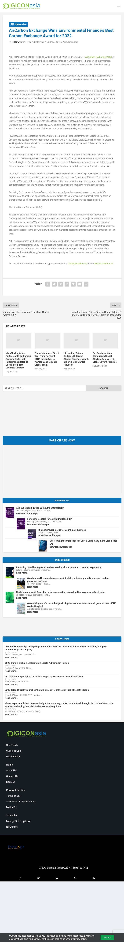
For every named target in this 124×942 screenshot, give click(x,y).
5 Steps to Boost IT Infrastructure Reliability (49, 519)
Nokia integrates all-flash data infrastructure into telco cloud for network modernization (60, 592)
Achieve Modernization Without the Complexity (40, 508)
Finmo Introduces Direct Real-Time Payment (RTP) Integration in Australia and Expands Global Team (47, 359)
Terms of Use (13, 796)
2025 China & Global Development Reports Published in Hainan (37, 663)
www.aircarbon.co (104, 264)
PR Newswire (18, 24)
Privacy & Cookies (16, 790)
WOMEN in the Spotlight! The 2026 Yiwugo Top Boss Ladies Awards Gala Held (44, 677)
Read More (21, 573)
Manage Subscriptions (18, 821)
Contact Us (12, 776)
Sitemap (10, 782)
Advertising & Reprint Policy (21, 802)
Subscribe (11, 816)
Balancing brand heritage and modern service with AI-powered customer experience (58, 568)
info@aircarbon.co (78, 264)
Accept (107, 937)
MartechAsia (13, 757)
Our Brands (12, 745)
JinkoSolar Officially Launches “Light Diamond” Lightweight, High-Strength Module (47, 690)
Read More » (11, 658)
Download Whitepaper (27, 514)
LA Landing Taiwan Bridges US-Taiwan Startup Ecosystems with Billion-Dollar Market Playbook (76, 359)
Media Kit (11, 808)
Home (9, 765)
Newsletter (12, 827)
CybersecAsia (13, 751)
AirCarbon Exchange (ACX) (98, 57)
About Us (11, 771)
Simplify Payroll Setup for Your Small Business (62, 530)
